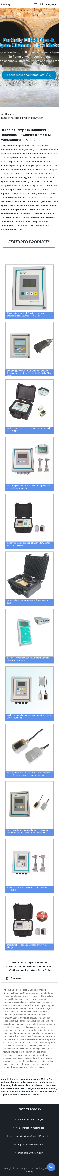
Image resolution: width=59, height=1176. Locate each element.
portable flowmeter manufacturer (17, 1079)
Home (8, 114)
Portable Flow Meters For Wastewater (19, 1091)
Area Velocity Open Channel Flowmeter (32, 1136)
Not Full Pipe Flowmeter (44, 1088)
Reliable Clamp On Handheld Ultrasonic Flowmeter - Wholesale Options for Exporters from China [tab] (29, 966)
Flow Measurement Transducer (16, 1088)
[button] (35, 4)
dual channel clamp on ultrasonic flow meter (34, 1085)
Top (51, 1168)
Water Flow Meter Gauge (31, 1119)
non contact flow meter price (32, 1127)
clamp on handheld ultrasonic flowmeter (22, 118)
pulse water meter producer (34, 1082)
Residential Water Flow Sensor (23, 1094)
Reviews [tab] (13, 978)
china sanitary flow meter (31, 1152)
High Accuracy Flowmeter (31, 1144)
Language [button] (51, 4)
